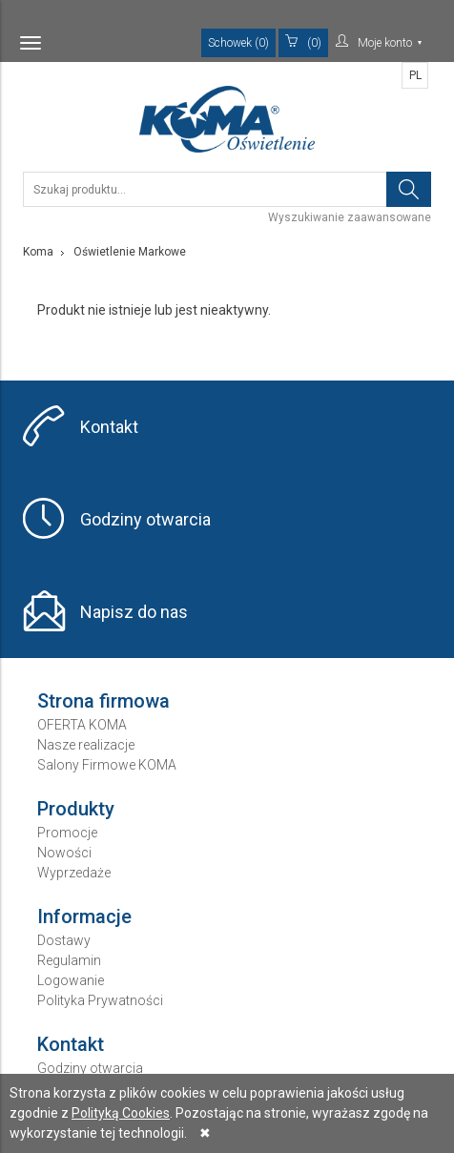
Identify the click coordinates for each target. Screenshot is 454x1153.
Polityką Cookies (121, 1113)
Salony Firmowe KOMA (106, 764)
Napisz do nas (134, 612)
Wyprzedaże (74, 872)
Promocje (67, 832)
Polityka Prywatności (100, 1000)
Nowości (64, 852)
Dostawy (64, 940)
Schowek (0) (238, 43)
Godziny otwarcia (145, 519)
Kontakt (109, 427)
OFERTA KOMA (82, 724)
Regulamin (69, 960)
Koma (38, 251)
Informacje (84, 916)
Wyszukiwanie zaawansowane (349, 217)
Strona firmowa (103, 701)
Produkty (75, 808)
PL (415, 75)
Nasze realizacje (85, 744)
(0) (303, 42)
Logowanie (70, 980)
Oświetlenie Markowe (129, 251)
